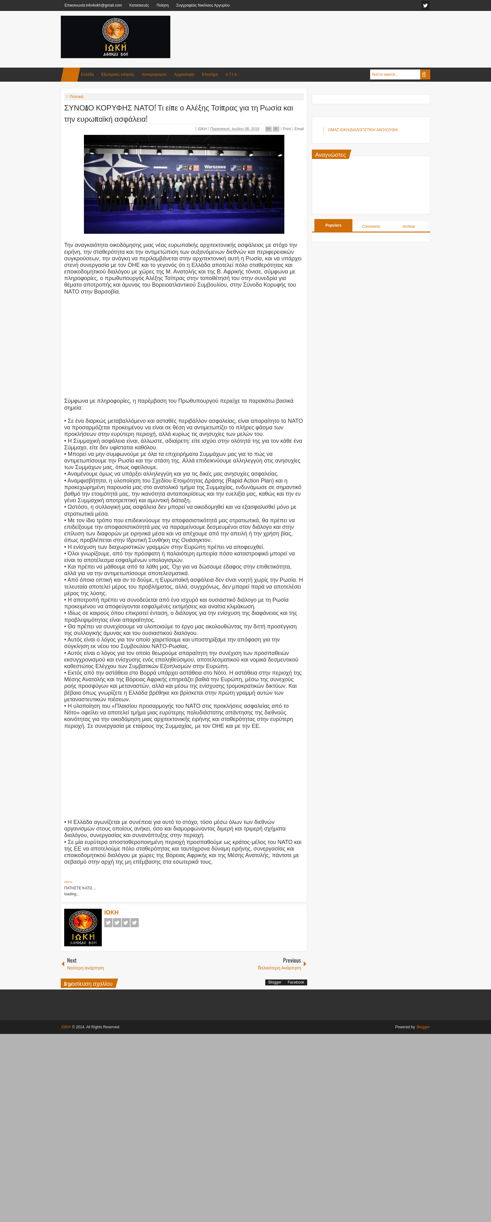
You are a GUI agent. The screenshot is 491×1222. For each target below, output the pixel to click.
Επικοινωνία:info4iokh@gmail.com (93, 5)
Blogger (274, 982)
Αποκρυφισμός (154, 74)
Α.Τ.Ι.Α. (231, 74)
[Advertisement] (316, 31)
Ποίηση (163, 5)
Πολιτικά (76, 97)
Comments (371, 226)
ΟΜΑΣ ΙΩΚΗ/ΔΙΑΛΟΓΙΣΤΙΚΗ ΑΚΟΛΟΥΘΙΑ (363, 130)
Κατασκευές (139, 5)
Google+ (126, 922)
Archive (408, 226)
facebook (425, 5)
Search (425, 74)
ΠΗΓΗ (68, 882)
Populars (333, 225)
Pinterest (135, 922)
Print (285, 129)
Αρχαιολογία (184, 74)
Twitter (117, 922)
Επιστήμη (210, 74)
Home (70, 75)
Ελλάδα (87, 74)
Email (298, 129)
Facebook (108, 922)
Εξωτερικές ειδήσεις (117, 74)
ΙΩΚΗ (203, 129)
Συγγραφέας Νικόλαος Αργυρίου (203, 5)
